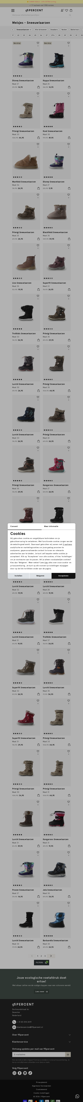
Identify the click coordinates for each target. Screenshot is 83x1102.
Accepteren (63, 576)
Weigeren (40, 576)
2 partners (67, 544)
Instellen (18, 576)
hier (46, 563)
